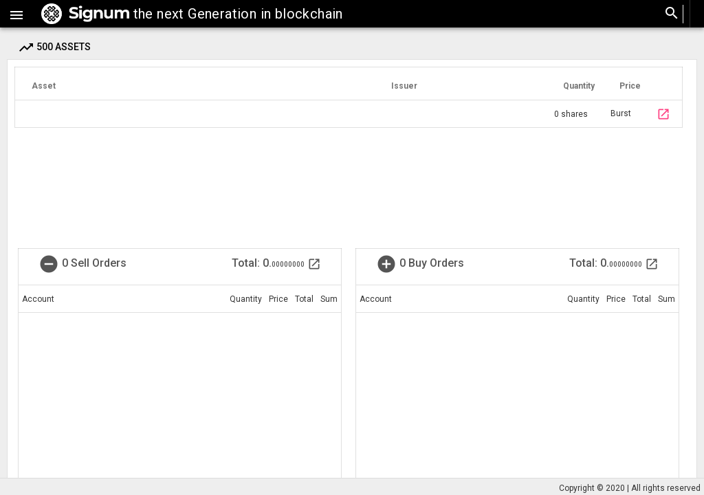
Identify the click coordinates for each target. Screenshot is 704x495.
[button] (16, 14)
